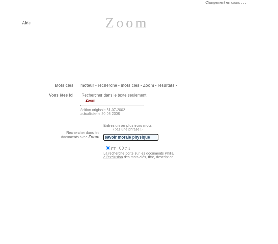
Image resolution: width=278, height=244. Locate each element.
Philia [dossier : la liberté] (53, 232)
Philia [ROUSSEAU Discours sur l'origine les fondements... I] (87, 213)
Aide (26, 23)
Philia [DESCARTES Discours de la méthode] (72, 195)
